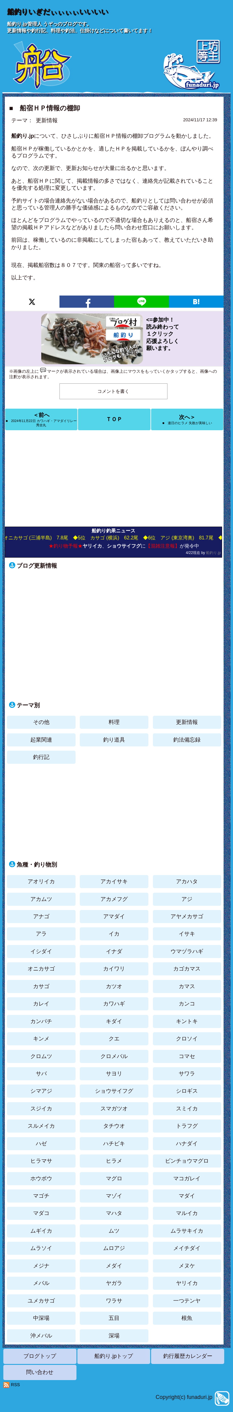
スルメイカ (41, 1126)
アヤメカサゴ (187, 916)
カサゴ (41, 986)
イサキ (187, 934)
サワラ (187, 1074)
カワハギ (114, 1004)
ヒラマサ (41, 1161)
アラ (41, 934)
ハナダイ (187, 1143)
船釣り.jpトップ (113, 1356)
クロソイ (187, 1039)
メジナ (41, 1266)
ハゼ (41, 1143)
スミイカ (187, 1109)
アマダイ (114, 916)
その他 (41, 722)
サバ (41, 1074)
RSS (15, 1384)
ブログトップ (39, 1356)
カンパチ (41, 1021)
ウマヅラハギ (187, 951)
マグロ (114, 1178)
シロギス (187, 1091)
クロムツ (41, 1056)
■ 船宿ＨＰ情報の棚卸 (44, 108)
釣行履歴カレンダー (187, 1356)
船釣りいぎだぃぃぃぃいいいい (57, 12)
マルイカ (187, 1213)
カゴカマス (187, 969)
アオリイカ (41, 881)
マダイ (187, 1196)
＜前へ (41, 419)
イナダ (114, 951)
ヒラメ (114, 1161)
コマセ (187, 1056)
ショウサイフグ (114, 1091)
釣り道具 (114, 740)
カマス (187, 986)
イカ (114, 934)
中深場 (41, 1318)
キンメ (41, 1039)
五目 (114, 1318)
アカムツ (41, 899)
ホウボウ (41, 1178)
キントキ (187, 1021)
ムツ (114, 1231)
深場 (114, 1336)
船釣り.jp (213, 553)
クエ (114, 1039)
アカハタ (187, 881)
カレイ (41, 1004)
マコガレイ (187, 1178)
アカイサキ (114, 881)
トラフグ (187, 1126)
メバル (41, 1283)
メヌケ (187, 1266)
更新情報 (47, 120)
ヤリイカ (187, 1283)
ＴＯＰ (114, 419)
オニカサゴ (41, 969)
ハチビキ (114, 1143)
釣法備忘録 (187, 740)
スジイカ (41, 1109)
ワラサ (114, 1301)
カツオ (114, 986)
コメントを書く (113, 391)
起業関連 (41, 740)
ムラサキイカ (187, 1231)
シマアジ (41, 1091)
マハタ (114, 1213)
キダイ (114, 1021)
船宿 (16, 149)
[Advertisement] (114, 478)
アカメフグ (114, 899)
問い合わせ (39, 1372)
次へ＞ (187, 419)
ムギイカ (41, 1231)
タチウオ (114, 1126)
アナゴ (41, 916)
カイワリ (114, 969)
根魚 (186, 1318)
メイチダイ (187, 1248)
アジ (186, 899)
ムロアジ (114, 1248)
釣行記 (41, 757)
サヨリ (114, 1074)
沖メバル (41, 1336)
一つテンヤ (187, 1301)
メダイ (114, 1266)
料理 (114, 722)
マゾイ (114, 1196)
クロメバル (114, 1056)
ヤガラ (114, 1283)
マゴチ (41, 1196)
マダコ (41, 1213)
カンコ (187, 1004)
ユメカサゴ (41, 1301)
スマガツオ (114, 1109)
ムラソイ (41, 1248)
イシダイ (41, 951)
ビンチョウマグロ (187, 1161)
